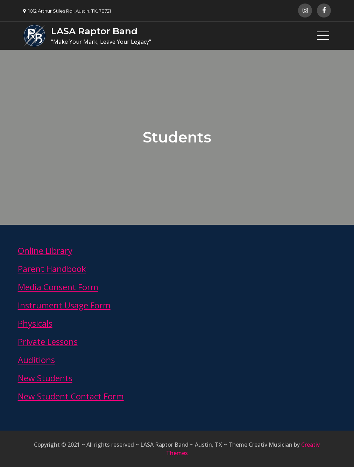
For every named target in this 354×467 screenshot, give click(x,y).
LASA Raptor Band (94, 31)
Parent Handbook (52, 268)
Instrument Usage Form (64, 305)
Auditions (36, 359)
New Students (45, 378)
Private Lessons (48, 341)
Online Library (45, 250)
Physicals (35, 323)
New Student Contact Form (71, 396)
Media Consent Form (58, 287)
